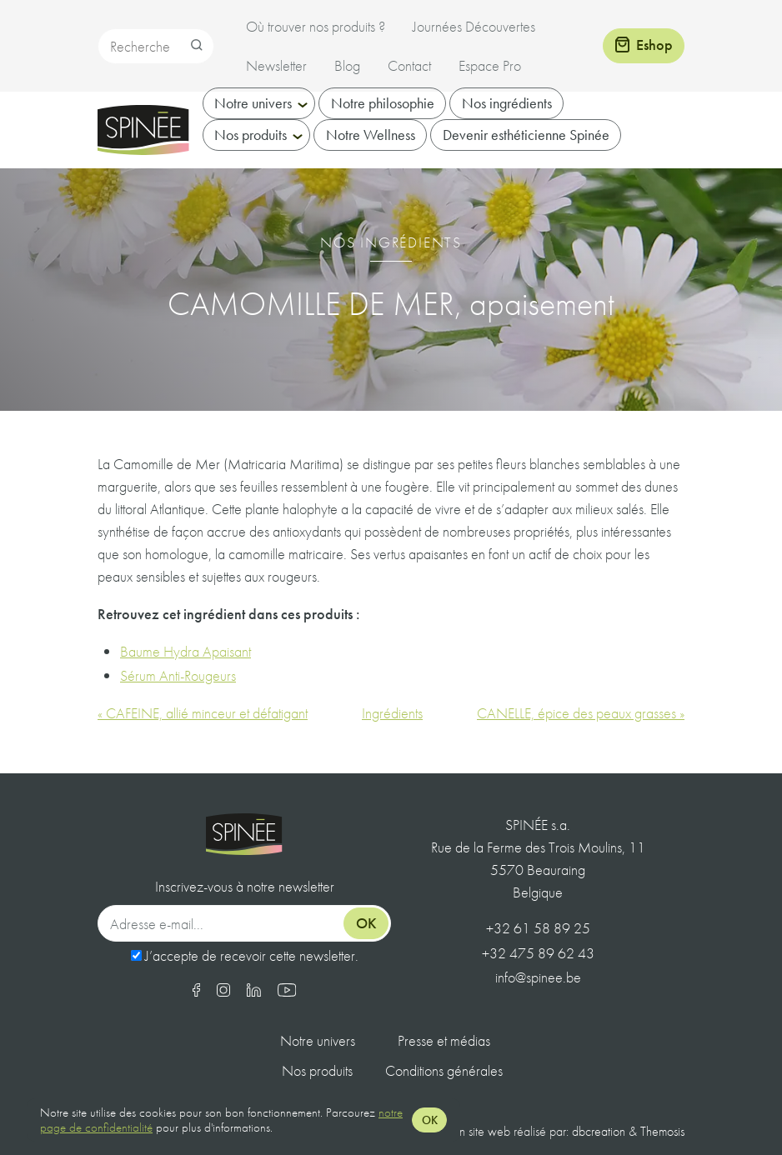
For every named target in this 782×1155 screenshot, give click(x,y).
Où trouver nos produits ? (315, 26)
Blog (347, 65)
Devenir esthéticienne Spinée (526, 152)
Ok (366, 922)
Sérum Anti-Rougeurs (178, 675)
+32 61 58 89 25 (538, 928)
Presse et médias (444, 1040)
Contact (409, 65)
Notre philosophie (382, 120)
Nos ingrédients (507, 120)
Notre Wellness (370, 152)
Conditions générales (444, 1070)
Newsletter (276, 65)
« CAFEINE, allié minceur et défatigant (203, 712)
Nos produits (250, 152)
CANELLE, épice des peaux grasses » (580, 712)
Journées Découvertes (474, 26)
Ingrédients (392, 712)
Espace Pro (490, 65)
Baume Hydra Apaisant (185, 651)
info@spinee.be (538, 977)
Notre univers (253, 120)
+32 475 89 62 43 (538, 952)
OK (430, 1120)
